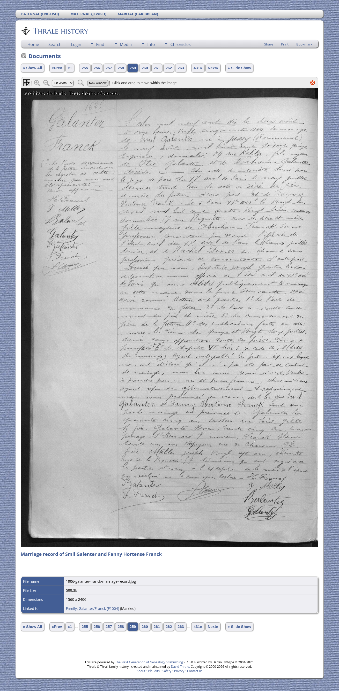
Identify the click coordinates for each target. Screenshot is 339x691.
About (141, 671)
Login (76, 44)
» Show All (32, 68)
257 (109, 68)
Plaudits (154, 671)
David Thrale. (180, 666)
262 (169, 68)
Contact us (194, 671)
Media (126, 44)
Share (268, 44)
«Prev (57, 68)
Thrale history (60, 31)
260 (145, 68)
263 (181, 68)
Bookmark (304, 44)
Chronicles (180, 44)
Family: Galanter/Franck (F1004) (92, 608)
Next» (213, 68)
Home (33, 44)
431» (198, 68)
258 (120, 68)
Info (151, 44)
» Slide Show (239, 68)
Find (100, 44)
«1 (70, 68)
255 (85, 68)
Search (55, 44)
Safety (167, 671)
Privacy (179, 671)
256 (97, 68)
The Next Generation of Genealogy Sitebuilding (149, 662)
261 (157, 68)
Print (285, 44)
